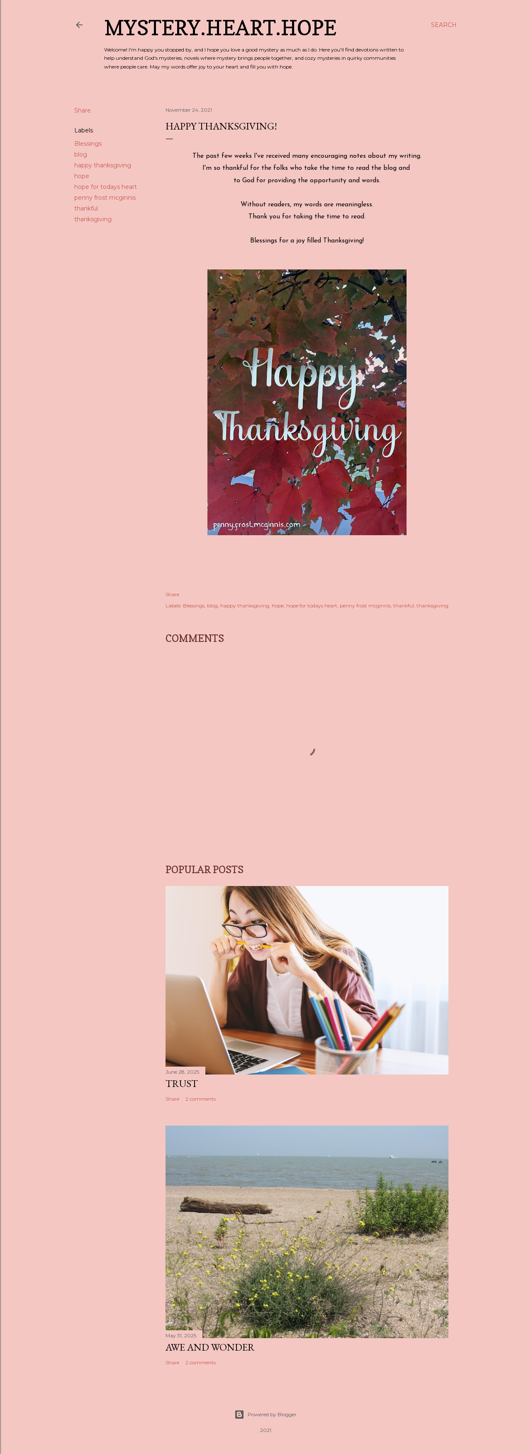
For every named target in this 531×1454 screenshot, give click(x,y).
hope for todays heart (105, 187)
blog (80, 154)
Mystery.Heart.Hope (220, 27)
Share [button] (82, 110)
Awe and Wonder (210, 1347)
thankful (86, 208)
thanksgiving (93, 219)
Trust (182, 1083)
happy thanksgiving (102, 165)
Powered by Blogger (265, 1415)
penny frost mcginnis (105, 197)
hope (81, 176)
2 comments (200, 1099)
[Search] (444, 25)
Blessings (88, 143)
